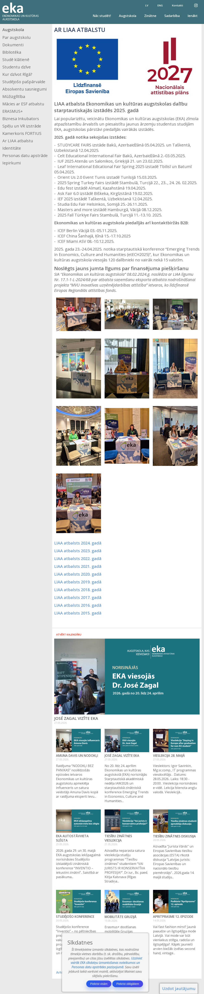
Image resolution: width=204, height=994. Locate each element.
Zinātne (150, 16)
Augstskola (127, 16)
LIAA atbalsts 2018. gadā (77, 589)
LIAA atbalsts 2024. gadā (77, 543)
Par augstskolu (16, 37)
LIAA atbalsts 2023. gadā (77, 550)
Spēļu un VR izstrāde (21, 126)
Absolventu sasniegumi (24, 89)
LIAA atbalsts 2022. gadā (77, 558)
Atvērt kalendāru (68, 634)
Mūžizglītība (13, 96)
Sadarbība (172, 16)
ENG (160, 5)
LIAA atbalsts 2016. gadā (77, 605)
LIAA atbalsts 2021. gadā (77, 566)
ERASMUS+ (12, 111)
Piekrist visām (98, 983)
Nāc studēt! (102, 16)
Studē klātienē (15, 59)
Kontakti (177, 5)
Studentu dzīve (16, 67)
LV (146, 5)
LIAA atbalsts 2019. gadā (77, 582)
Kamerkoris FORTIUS (21, 133)
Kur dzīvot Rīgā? (17, 74)
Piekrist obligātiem (127, 983)
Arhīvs (61, 972)
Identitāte (11, 148)
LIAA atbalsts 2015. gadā (77, 613)
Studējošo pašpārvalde (23, 81)
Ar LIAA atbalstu (17, 140)
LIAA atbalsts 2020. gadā (77, 574)
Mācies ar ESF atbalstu (23, 104)
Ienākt (193, 16)
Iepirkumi (11, 163)
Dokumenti (13, 44)
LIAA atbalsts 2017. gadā (77, 597)
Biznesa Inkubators (20, 118)
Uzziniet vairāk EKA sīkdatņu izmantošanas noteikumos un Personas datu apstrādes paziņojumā (106, 962)
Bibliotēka (11, 52)
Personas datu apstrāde (25, 155)
